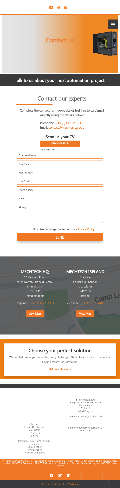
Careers (35, 443)
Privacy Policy (35, 449)
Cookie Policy (35, 446)
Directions (85, 430)
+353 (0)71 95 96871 (92, 303)
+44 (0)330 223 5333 (69, 122)
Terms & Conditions (34, 452)
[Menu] (113, 24)
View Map (34, 313)
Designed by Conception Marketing (60, 484)
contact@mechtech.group (66, 127)
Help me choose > (60, 369)
